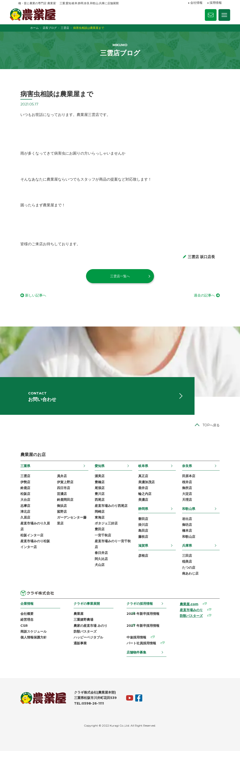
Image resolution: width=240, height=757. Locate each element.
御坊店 (189, 529)
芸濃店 (60, 498)
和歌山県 (190, 513)
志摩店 (23, 510)
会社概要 (24, 619)
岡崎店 (99, 516)
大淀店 (189, 498)
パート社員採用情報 (141, 649)
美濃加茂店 (147, 486)
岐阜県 (144, 470)
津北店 (23, 516)
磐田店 (144, 524)
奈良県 (189, 470)
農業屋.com (190, 610)
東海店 (99, 522)
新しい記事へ (34, 298)
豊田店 (99, 534)
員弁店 (60, 480)
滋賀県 (144, 551)
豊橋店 (99, 486)
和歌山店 (190, 542)
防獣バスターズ (84, 637)
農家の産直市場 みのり (89, 631)
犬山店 (99, 570)
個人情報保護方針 (31, 643)
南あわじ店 (192, 579)
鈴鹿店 (23, 492)
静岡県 (144, 513)
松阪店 (23, 498)
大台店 (23, 504)
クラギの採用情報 (140, 609)
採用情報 (216, 3)
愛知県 (99, 470)
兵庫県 (189, 551)
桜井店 (189, 486)
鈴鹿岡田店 (63, 504)
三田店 (189, 561)
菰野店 (60, 516)
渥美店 (99, 480)
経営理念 (24, 625)
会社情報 (196, 3)
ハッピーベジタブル (87, 643)
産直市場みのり (192, 615)
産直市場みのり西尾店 (110, 510)
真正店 (144, 480)
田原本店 (190, 480)
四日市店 (61, 492)
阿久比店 (100, 564)
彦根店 (144, 561)
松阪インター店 (29, 540)
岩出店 (189, 524)
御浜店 (60, 510)
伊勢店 (23, 486)
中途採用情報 (136, 643)
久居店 (23, 522)
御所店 (189, 492)
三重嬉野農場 (82, 625)
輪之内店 (145, 498)
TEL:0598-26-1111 (87, 709)
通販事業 (79, 649)
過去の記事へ (206, 298)
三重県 (23, 470)
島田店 (144, 536)
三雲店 (23, 480)
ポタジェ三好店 (105, 528)
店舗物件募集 (136, 658)
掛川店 (144, 529)
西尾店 (99, 504)
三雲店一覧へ (120, 279)
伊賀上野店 (63, 486)
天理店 (189, 504)
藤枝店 (144, 542)
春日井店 (100, 558)
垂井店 (144, 492)
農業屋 (77, 619)
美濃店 (144, 504)
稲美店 (189, 567)
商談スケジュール (31, 637)
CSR (22, 631)
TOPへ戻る (213, 429)
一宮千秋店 (102, 540)
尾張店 (99, 492)
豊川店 (99, 498)
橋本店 (189, 536)
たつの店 (190, 573)
